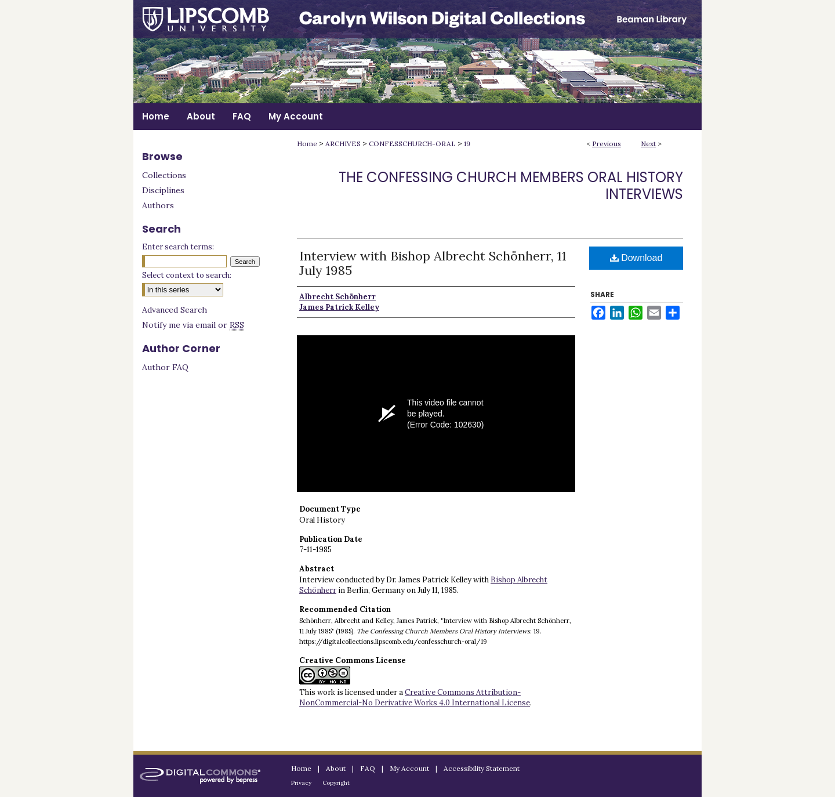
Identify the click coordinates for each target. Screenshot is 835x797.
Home (307, 143)
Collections (164, 175)
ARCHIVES (343, 143)
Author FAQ (165, 367)
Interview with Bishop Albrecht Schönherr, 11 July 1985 (433, 263)
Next (648, 143)
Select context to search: (186, 275)
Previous (606, 143)
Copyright (336, 783)
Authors (158, 205)
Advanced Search (174, 310)
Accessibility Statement (482, 768)
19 (467, 143)
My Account (409, 768)
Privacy (301, 783)
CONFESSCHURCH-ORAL (412, 143)
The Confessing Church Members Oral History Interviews (511, 186)
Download (636, 258)
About (336, 768)
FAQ (367, 768)
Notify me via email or (193, 325)
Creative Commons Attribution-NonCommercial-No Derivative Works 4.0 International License (414, 697)
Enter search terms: (178, 247)
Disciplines (163, 190)
